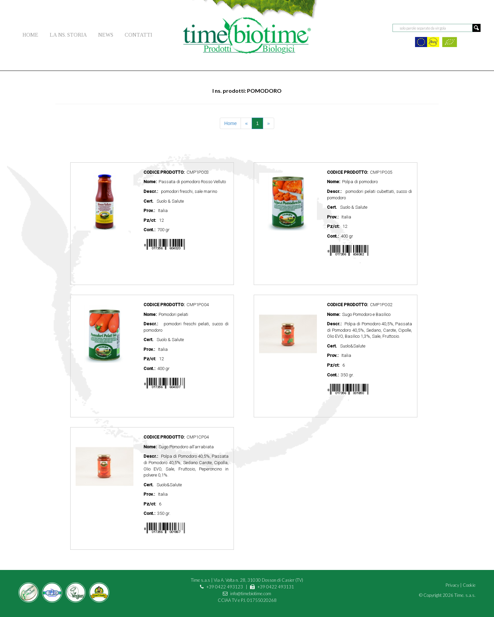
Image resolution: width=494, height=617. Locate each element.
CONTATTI (138, 35)
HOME (30, 35)
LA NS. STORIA (68, 35)
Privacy (452, 585)
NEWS (105, 35)
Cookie (469, 585)
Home (230, 123)
